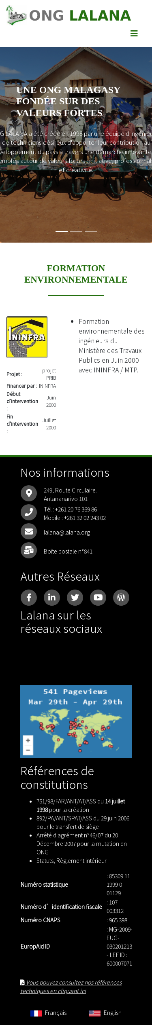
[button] (11, 131)
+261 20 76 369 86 (76, 509)
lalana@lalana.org (67, 532)
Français (48, 1012)
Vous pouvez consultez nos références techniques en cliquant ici (71, 986)
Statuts (45, 860)
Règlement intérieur (81, 860)
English (105, 1012)
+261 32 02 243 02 (85, 518)
